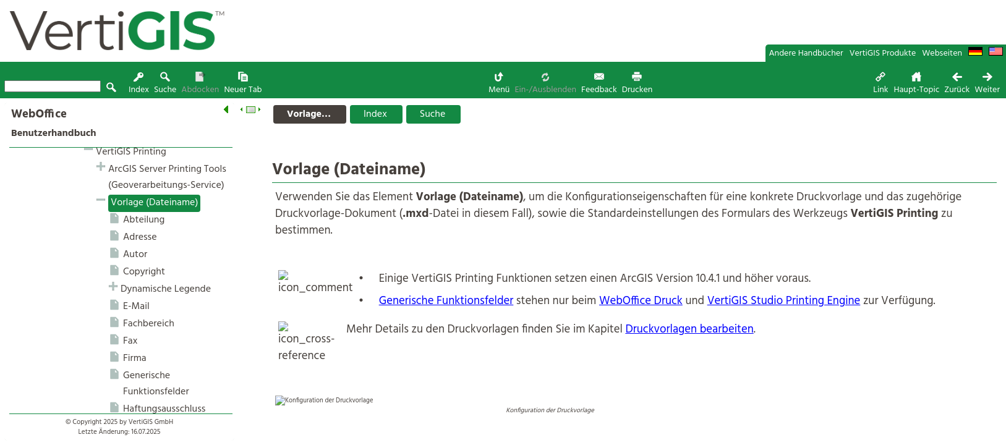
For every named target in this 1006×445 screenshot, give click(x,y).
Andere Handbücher (806, 53)
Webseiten (942, 53)
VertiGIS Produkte (883, 53)
